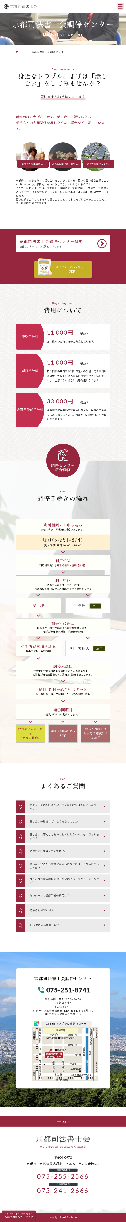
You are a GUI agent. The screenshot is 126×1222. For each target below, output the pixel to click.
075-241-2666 (63, 1191)
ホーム (20, 52)
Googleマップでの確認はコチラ (66, 1023)
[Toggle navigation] (120, 6)
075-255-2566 (63, 1176)
